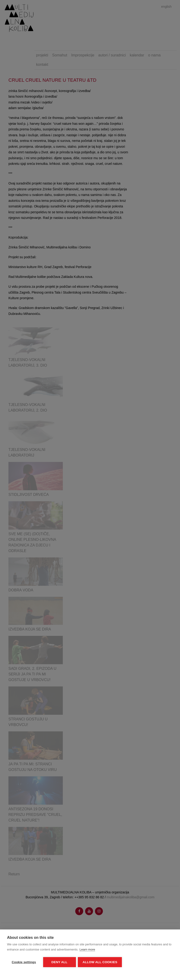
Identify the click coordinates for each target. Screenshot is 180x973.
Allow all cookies (100, 962)
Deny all (59, 962)
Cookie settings (24, 962)
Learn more (87, 949)
